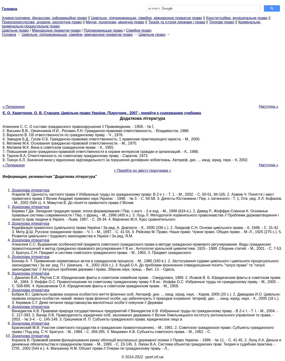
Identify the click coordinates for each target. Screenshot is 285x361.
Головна (9, 35)
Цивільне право (15, 30)
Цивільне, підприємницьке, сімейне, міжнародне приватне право (146, 18)
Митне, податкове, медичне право (115, 22)
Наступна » (268, 106)
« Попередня (14, 107)
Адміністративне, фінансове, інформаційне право (44, 18)
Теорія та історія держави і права (176, 22)
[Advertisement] (142, 69)
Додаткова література (30, 190)
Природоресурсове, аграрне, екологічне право (42, 22)
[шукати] (202, 8)
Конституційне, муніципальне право (237, 18)
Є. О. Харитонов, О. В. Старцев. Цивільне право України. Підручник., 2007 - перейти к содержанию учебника (102, 113)
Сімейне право (139, 30)
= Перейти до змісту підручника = (142, 171)
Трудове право (221, 22)
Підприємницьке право (103, 30)
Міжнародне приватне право (56, 30)
